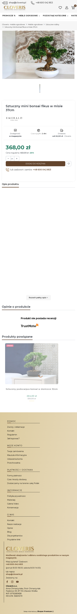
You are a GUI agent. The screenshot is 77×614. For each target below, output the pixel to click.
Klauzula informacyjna (17, 455)
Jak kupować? (13, 438)
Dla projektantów (14, 536)
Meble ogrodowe (35, 24)
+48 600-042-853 (14, 564)
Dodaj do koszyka (35, 164)
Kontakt (10, 431)
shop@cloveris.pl (17, 2)
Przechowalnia (13, 463)
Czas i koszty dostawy (17, 479)
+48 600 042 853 (44, 2)
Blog (9, 532)
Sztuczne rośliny (52, 24)
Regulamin (12, 435)
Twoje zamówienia (15, 451)
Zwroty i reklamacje (16, 427)
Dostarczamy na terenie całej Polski (23, 483)
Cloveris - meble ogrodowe (13, 24)
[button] (38, 297)
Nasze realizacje (14, 524)
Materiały (11, 500)
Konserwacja (12, 507)
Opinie (10, 528)
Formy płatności (14, 475)
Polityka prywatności (16, 496)
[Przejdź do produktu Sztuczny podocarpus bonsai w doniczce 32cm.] (31, 363)
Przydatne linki (13, 539)
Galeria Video (13, 504)
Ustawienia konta (14, 459)
